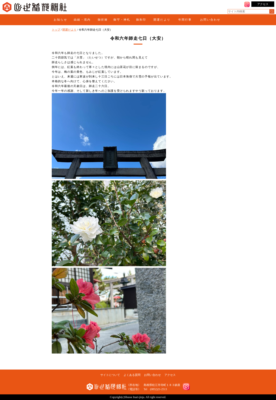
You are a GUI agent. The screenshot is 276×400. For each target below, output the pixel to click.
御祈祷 (103, 19)
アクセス (262, 4)
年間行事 (185, 19)
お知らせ (60, 19)
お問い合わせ (210, 19)
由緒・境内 (82, 19)
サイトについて (110, 374)
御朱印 (141, 19)
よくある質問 (132, 374)
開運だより (161, 19)
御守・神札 (121, 19)
